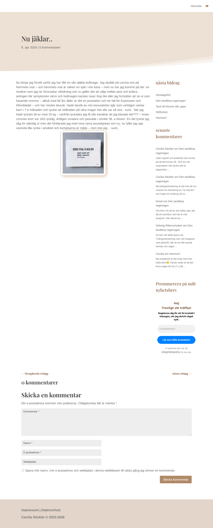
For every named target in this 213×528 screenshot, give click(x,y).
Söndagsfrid (163, 94)
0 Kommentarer (49, 47)
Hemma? (161, 117)
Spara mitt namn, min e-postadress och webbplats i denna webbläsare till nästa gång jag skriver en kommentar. (100, 470)
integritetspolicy (170, 352)
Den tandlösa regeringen (171, 100)
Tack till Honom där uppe (171, 106)
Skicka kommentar (175, 479)
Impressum (30, 510)
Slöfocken (162, 112)
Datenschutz (51, 510)
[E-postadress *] (176, 329)
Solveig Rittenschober (169, 225)
